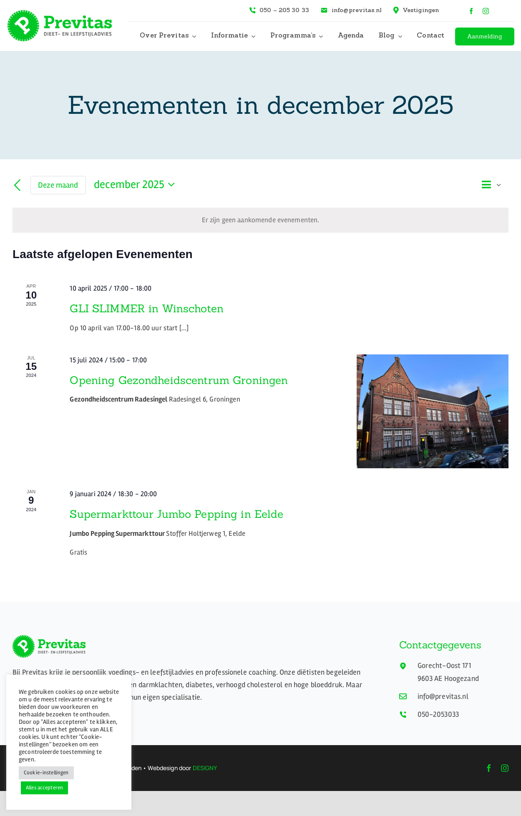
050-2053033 (438, 714)
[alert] (260, 220)
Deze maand (58, 185)
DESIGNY (205, 768)
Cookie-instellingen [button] (46, 772)
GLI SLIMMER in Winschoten (146, 308)
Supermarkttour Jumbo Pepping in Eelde (176, 514)
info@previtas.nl (443, 696)
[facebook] (471, 11)
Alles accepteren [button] (44, 787)
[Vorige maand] (18, 186)
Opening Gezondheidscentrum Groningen (179, 380)
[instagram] (486, 11)
